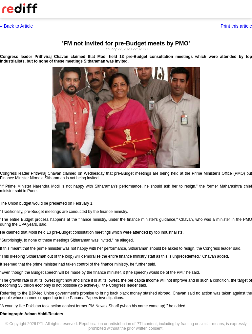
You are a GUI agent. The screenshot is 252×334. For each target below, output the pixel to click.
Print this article (236, 26)
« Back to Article (16, 26)
